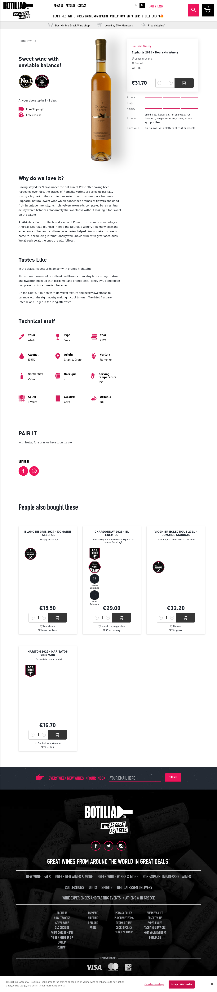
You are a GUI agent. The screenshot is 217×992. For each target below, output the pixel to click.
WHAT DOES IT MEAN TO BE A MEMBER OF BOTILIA (62, 937)
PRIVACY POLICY (123, 913)
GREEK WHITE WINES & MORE (117, 876)
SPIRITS (139, 16)
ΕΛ (136, 5)
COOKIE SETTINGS (124, 932)
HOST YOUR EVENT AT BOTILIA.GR (155, 935)
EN (142, 5)
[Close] (212, 984)
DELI (147, 16)
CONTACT (82, 5)
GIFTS (130, 16)
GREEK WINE (62, 923)
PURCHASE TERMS (124, 918)
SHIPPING (93, 918)
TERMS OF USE (124, 923)
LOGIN (160, 6)
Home (22, 41)
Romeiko (140, 63)
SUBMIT (173, 777)
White (32, 41)
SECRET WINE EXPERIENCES (155, 920)
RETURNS (93, 923)
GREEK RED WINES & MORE (74, 876)
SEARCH (193, 10)
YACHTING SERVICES (155, 928)
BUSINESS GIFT (155, 913)
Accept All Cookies (182, 984)
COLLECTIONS (117, 16)
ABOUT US (58, 5)
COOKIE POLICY (124, 928)
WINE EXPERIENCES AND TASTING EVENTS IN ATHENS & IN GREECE (108, 898)
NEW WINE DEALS (38, 876)
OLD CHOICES (62, 928)
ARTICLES (70, 5)
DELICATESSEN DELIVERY (134, 887)
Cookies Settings (154, 984)
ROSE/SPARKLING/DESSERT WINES (167, 876)
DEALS (56, 16)
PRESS (93, 928)
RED (64, 16)
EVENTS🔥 (158, 16)
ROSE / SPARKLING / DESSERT (92, 16)
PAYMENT (93, 913)
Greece (139, 58)
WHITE (71, 16)
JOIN (151, 6)
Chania (148, 58)
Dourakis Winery (141, 46)
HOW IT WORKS (62, 918)
